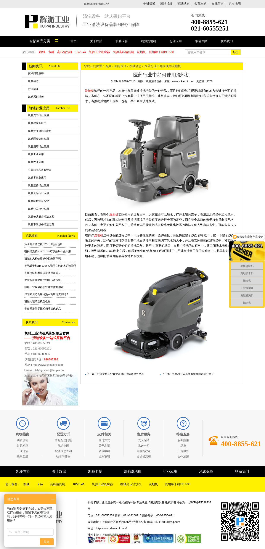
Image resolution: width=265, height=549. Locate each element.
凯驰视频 (166, 3)
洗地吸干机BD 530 (161, 52)
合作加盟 (183, 456)
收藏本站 (200, 3)
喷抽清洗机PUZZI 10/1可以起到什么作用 (47, 251)
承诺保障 (201, 41)
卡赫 (51, 52)
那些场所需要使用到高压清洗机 (42, 280)
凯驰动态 (183, 3)
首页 (74, 41)
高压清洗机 (64, 52)
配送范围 (63, 445)
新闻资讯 (120, 66)
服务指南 (183, 440)
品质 (183, 445)
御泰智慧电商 (141, 534)
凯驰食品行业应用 (38, 193)
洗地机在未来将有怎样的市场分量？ (193, 373)
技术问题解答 (36, 73)
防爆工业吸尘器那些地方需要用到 (43, 287)
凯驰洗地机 (148, 41)
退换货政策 (144, 451)
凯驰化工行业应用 (38, 208)
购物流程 (22, 440)
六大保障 (143, 440)
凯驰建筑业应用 (37, 123)
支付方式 (104, 440)
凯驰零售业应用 (37, 177)
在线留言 (218, 3)
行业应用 (176, 41)
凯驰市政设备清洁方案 (41, 224)
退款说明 (104, 456)
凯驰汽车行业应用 (38, 115)
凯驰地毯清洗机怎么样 (37, 301)
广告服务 (183, 451)
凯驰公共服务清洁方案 (41, 216)
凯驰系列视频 (36, 96)
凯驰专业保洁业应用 (39, 130)
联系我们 (227, 41)
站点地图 (235, 3)
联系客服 (22, 456)
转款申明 (104, 451)
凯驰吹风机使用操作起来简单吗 (42, 258)
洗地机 (141, 52)
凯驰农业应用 (36, 162)
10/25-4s (80, 52)
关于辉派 (96, 41)
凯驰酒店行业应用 (38, 146)
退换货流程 (144, 456)
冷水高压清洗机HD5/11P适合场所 (43, 244)
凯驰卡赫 (122, 41)
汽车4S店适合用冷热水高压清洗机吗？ (46, 294)
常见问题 (22, 445)
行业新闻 (33, 88)
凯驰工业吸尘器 (99, 52)
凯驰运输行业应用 (38, 185)
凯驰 (42, 52)
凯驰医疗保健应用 (38, 138)
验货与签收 (63, 456)
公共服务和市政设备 (39, 169)
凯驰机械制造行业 (38, 201)
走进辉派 (149, 3)
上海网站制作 (110, 534)
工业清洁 (22, 451)
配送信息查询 (63, 451)
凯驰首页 (23, 471)
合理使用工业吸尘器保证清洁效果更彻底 (120, 373)
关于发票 (104, 445)
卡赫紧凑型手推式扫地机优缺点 (42, 308)
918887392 (51, 359)
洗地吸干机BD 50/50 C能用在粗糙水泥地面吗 (50, 265)
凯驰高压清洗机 (123, 52)
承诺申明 (143, 445)
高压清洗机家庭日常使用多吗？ (42, 272)
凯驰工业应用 (36, 154)
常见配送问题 (63, 440)
